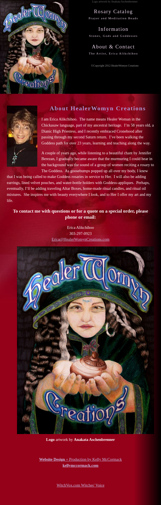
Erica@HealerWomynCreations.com (80, 239)
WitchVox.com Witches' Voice (80, 485)
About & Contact (113, 49)
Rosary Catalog (113, 14)
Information (113, 31)
